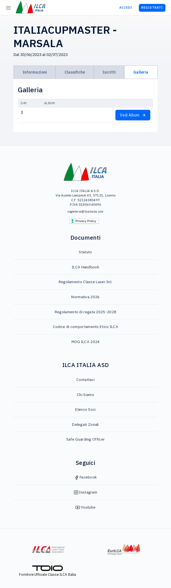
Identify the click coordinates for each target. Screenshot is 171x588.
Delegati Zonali (85, 424)
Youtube (85, 507)
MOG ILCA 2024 (86, 341)
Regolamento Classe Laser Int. (86, 281)
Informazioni (35, 72)
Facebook (85, 477)
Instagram (85, 492)
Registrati (152, 7)
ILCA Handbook (85, 266)
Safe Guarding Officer (85, 439)
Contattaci (85, 379)
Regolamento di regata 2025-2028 (85, 311)
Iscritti (109, 72)
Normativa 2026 (85, 296)
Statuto (85, 251)
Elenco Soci (85, 409)
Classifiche (75, 72)
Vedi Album (133, 115)
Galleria (140, 72)
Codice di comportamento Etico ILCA (85, 326)
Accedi (125, 7)
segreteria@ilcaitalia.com (85, 211)
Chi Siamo (85, 394)
